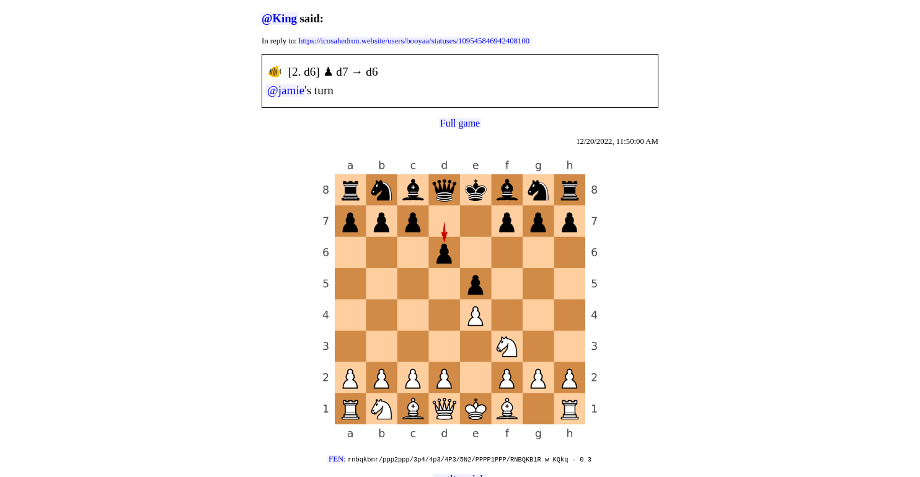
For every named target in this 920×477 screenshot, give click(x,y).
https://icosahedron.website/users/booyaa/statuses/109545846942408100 (414, 41)
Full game (460, 123)
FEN (336, 459)
